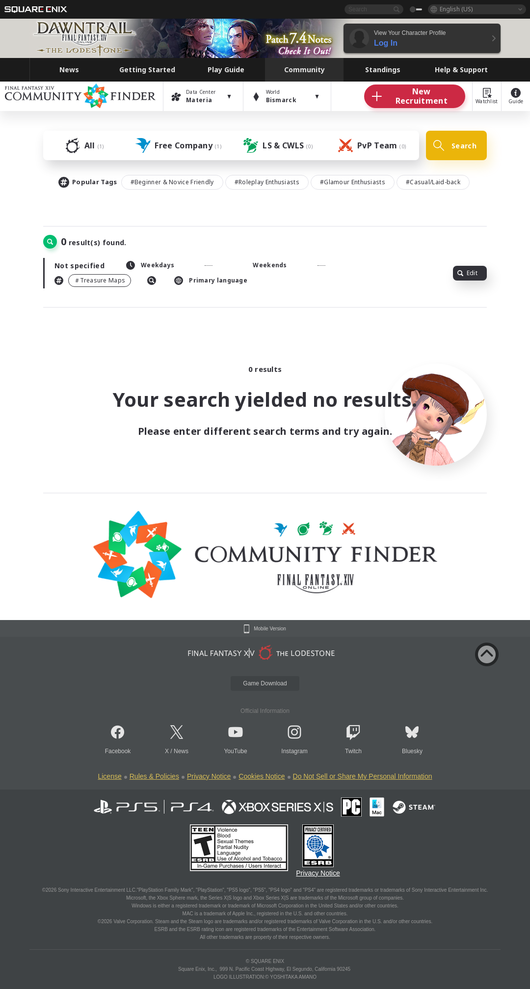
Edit (467, 273)
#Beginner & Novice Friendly (172, 182)
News (181, 751)
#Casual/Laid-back (433, 182)
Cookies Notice (261, 776)
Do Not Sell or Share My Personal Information (362, 776)
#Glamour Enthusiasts (352, 182)
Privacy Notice (209, 776)
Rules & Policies (154, 776)
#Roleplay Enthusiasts (267, 182)
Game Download (265, 683)
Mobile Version (270, 628)
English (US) (456, 9)
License (109, 776)
